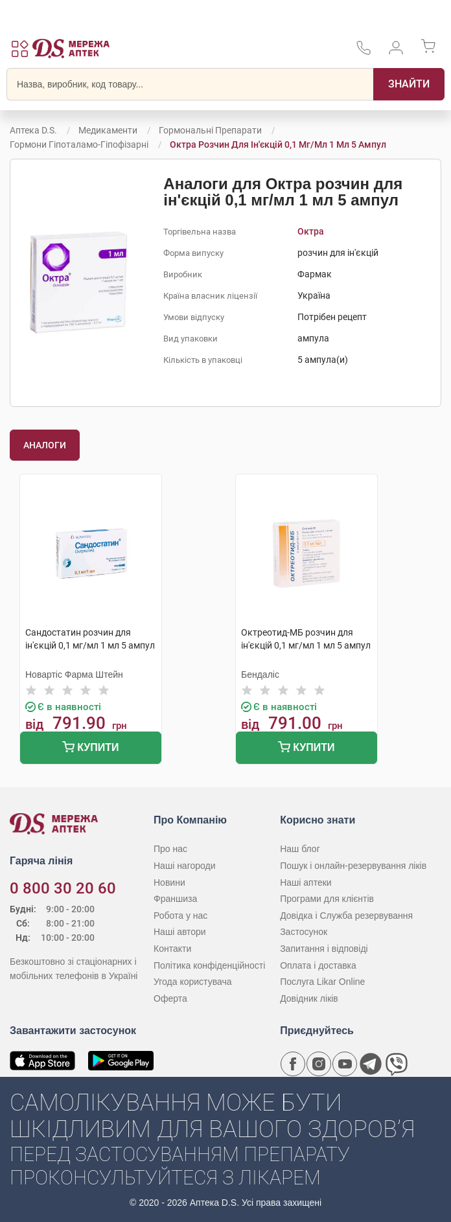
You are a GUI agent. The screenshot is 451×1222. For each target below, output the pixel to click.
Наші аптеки (305, 882)
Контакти (172, 948)
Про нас (170, 849)
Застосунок (303, 932)
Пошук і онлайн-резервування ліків (353, 865)
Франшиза (175, 898)
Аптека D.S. (33, 130)
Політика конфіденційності (209, 965)
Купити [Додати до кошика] (90, 748)
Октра (310, 231)
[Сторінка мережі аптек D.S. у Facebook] (293, 1064)
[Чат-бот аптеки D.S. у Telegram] (371, 1064)
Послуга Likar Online (322, 981)
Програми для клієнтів (327, 898)
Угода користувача (192, 981)
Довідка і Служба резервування (346, 915)
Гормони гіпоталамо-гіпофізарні (79, 144)
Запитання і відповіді (324, 948)
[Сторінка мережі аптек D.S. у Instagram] (319, 1064)
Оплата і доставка (318, 965)
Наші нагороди (184, 865)
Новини (169, 882)
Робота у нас (180, 915)
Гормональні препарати (210, 130)
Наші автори (180, 932)
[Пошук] (409, 84)
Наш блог (300, 849)
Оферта (170, 998)
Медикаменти (107, 130)
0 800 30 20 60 (63, 888)
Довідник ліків (309, 998)
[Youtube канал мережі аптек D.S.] (345, 1064)
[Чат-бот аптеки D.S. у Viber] (397, 1064)
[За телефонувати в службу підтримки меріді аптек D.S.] (363, 52)
